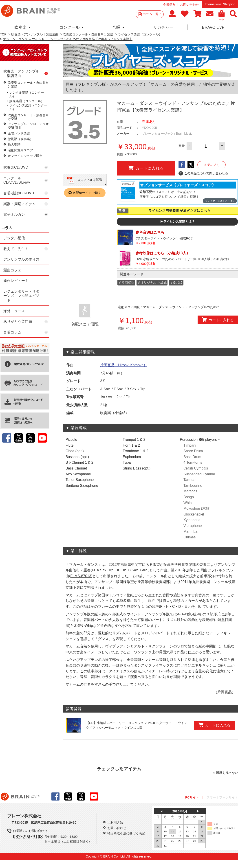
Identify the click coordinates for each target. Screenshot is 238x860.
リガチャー (163, 27)
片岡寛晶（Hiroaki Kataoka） (123, 365)
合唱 (118, 27)
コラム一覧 (152, 14)
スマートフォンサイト (222, 797)
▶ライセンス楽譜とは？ (177, 221)
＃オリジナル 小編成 (152, 282)
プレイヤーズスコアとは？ (220, 201)
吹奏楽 (22, 27)
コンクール (71, 27)
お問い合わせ (189, 4)
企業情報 (169, 4)
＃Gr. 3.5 (176, 282)
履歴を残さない (227, 772)
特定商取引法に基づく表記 (126, 833)
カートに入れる (146, 168)
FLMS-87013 (80, 576)
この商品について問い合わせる (203, 173)
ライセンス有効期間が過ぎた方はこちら (180, 210)
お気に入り (212, 165)
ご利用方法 (115, 822)
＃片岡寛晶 (126, 282)
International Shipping (220, 4)
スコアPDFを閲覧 (89, 180)
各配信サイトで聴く (87, 193)
